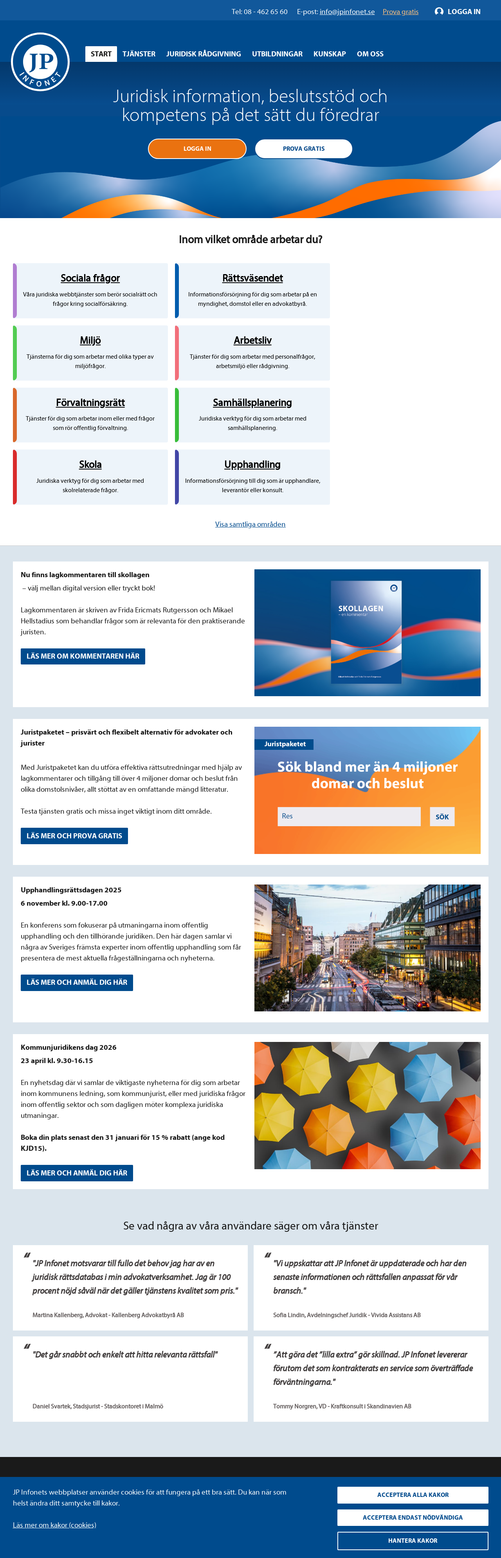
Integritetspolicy (184, 1404)
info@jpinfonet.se (40, 1463)
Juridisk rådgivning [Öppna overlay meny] (203, 54)
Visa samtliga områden (250, 419)
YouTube (336, 1418)
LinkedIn (336, 1404)
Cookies (171, 1448)
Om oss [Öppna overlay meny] (370, 54)
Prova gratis (304, 149)
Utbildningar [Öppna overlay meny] (277, 54)
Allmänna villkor (183, 1433)
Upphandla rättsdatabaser (199, 1418)
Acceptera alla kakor (413, 1493)
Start (101, 54)
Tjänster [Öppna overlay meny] (139, 54)
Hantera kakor (412, 1540)
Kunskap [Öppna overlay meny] (330, 54)
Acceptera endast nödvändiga (413, 1516)
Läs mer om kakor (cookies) (54, 1523)
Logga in (197, 149)
